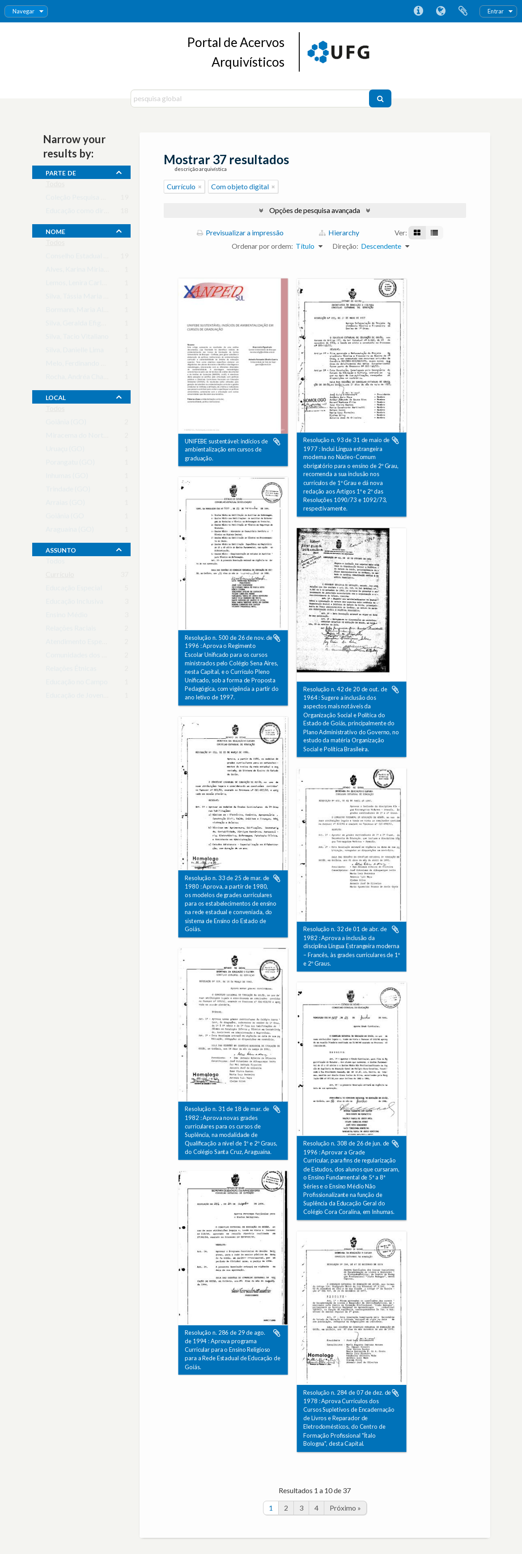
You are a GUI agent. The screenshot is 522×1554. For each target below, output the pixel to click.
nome (55, 230)
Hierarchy (339, 232)
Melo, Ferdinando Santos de (88, 365)
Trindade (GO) (68, 490)
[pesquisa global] (251, 98)
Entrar (496, 11)
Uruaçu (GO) (65, 450)
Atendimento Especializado (88, 643)
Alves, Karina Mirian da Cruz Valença (101, 271)
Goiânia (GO (65, 517)
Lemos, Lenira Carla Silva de (88, 284)
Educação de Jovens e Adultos (91, 697)
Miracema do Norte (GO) (85, 437)
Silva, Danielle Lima (75, 351)
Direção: (345, 246)
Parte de (61, 171)
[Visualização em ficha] (417, 232)
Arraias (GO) (65, 504)
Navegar (23, 11)
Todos (55, 185)
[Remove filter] (200, 187)
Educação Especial (74, 589)
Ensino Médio (67, 616)
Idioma (440, 11)
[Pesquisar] (380, 98)
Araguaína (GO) (70, 531)
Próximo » (345, 1507)
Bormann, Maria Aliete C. (84, 311)
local (56, 396)
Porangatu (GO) (70, 464)
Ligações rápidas (418, 11)
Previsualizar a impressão (240, 232)
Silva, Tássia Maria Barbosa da (92, 298)
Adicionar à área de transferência (276, 441)
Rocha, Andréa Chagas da (84, 378)
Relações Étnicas (71, 670)
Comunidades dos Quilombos (91, 656)
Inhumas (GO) (67, 477)
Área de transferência (463, 11)
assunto (61, 549)
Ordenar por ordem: (262, 246)
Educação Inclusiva (74, 603)
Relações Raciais (71, 630)
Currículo (60, 576)
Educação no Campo (77, 683)
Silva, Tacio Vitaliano (77, 338)
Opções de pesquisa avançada (314, 210)
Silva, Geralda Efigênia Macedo (93, 324)
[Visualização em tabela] (434, 232)
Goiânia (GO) (66, 423)
